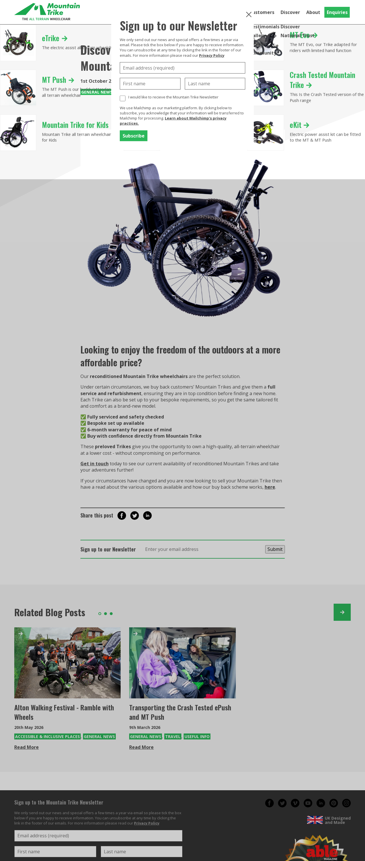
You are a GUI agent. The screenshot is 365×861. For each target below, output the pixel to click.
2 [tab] (105, 613)
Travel (173, 736)
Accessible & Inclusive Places (47, 736)
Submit (275, 549)
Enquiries (337, 12)
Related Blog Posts (49, 612)
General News (96, 92)
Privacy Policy (211, 55)
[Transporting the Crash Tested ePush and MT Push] (182, 662)
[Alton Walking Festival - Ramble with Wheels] (67, 662)
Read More (26, 747)
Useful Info (197, 736)
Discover (290, 12)
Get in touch (94, 463)
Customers (261, 12)
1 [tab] (99, 613)
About (313, 12)
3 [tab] (111, 613)
